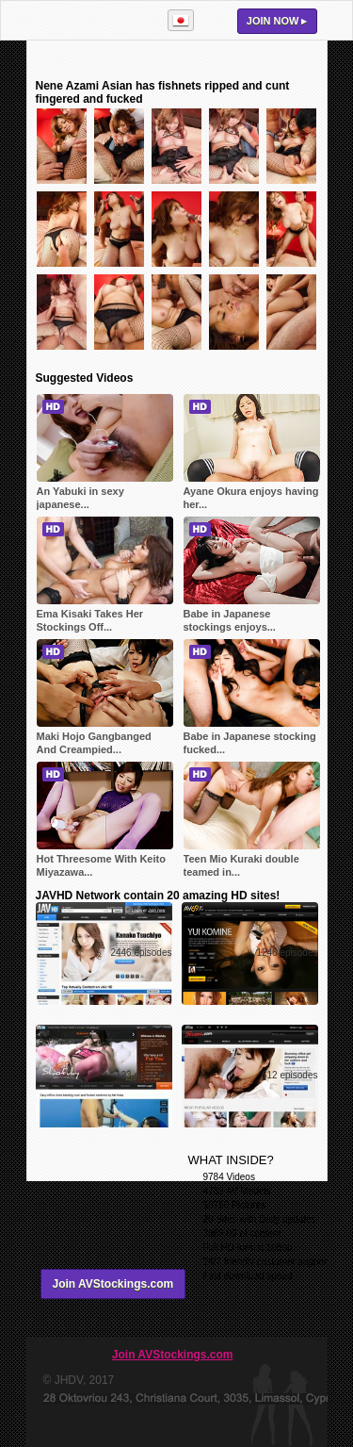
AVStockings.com (88, 20)
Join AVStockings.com (113, 1284)
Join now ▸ (277, 20)
